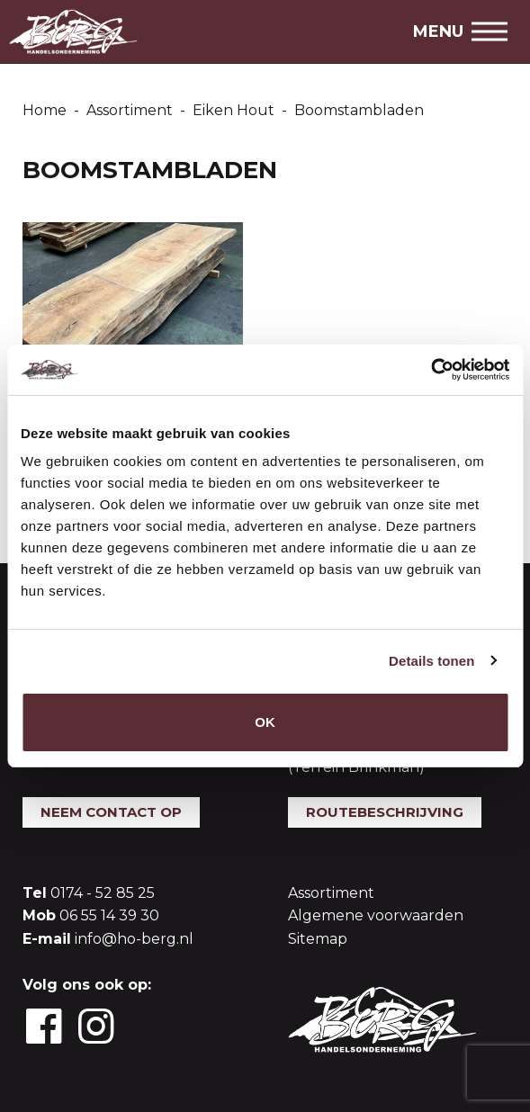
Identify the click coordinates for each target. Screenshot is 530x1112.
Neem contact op (111, 812)
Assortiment (331, 892)
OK (265, 722)
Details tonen (431, 660)
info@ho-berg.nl (134, 938)
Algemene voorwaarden (375, 915)
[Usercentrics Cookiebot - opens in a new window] (430, 369)
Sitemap (317, 938)
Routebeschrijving (384, 812)
